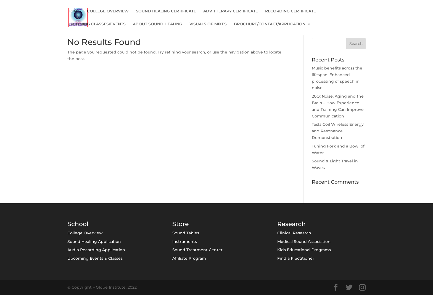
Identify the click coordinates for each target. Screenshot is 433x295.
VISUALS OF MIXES (208, 24)
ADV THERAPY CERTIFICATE (230, 11)
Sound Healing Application (94, 241)
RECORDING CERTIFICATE (290, 11)
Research (291, 224)
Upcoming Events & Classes (95, 258)
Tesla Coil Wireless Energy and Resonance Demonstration (338, 131)
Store (180, 224)
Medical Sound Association (304, 241)
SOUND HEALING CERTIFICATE (166, 11)
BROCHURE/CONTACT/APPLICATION (269, 24)
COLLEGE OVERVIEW (108, 11)
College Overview (85, 232)
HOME (73, 11)
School (77, 224)
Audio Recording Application (96, 249)
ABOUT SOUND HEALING (157, 24)
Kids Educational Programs (304, 249)
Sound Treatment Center (197, 249)
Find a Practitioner (295, 258)
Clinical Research (294, 232)
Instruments (184, 241)
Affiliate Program (189, 258)
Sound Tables (185, 232)
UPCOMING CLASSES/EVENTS (96, 24)
